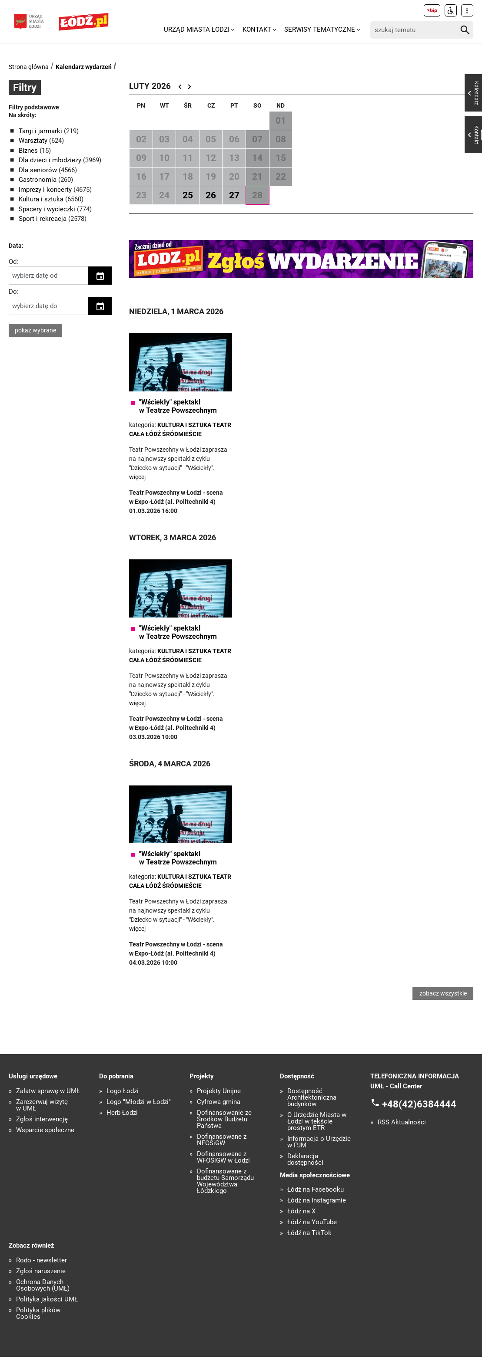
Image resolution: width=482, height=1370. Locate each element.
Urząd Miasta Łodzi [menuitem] (196, 29)
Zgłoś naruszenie (41, 1284)
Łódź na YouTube (312, 1235)
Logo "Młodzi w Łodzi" (138, 1115)
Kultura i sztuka (42, 199)
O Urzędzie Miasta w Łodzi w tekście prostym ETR (316, 1134)
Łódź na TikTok (309, 1246)
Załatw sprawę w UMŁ (48, 1104)
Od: (13, 262)
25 (188, 195)
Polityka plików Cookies (38, 1326)
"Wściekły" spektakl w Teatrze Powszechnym (178, 406)
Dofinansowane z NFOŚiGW (221, 1153)
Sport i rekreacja (43, 219)
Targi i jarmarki (41, 131)
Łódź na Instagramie (316, 1213)
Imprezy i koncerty (46, 190)
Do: (14, 292)
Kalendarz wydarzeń (84, 66)
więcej (137, 476)
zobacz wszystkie (443, 999)
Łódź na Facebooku (315, 1202)
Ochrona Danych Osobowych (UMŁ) (43, 1298)
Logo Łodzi (122, 1104)
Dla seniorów (39, 170)
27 (234, 195)
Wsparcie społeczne (45, 1143)
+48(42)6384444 (419, 1117)
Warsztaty (34, 141)
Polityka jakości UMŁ (47, 1312)
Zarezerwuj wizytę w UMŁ (42, 1118)
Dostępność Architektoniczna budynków (311, 1110)
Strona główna (29, 66)
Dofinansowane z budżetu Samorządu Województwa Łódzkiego (225, 1194)
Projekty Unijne (219, 1104)
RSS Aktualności (402, 1135)
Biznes (29, 150)
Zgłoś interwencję (42, 1132)
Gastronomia (38, 180)
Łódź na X (301, 1224)
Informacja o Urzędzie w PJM (319, 1155)
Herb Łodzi (122, 1126)
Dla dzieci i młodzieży (51, 160)
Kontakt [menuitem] (257, 29)
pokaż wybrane (35, 330)
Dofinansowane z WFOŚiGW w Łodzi (223, 1170)
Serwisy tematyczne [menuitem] (319, 29)
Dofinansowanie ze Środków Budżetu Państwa (224, 1132)
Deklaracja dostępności (305, 1172)
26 (211, 195)
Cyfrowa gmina (218, 1115)
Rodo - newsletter (41, 1273)
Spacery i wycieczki (48, 209)
